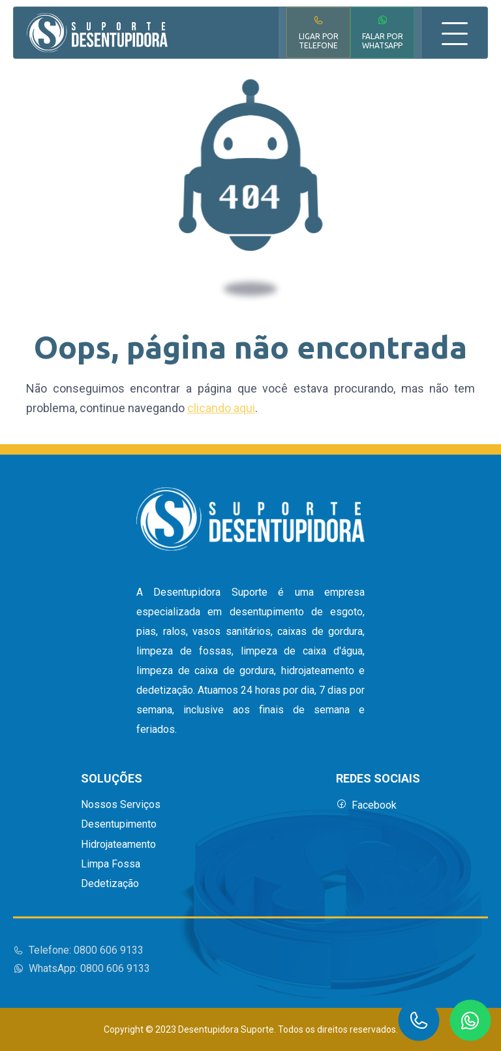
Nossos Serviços (120, 805)
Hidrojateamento (118, 844)
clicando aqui (221, 408)
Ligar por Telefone (319, 32)
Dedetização (110, 884)
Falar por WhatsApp (382, 32)
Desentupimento (119, 824)
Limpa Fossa (110, 864)
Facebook (366, 805)
